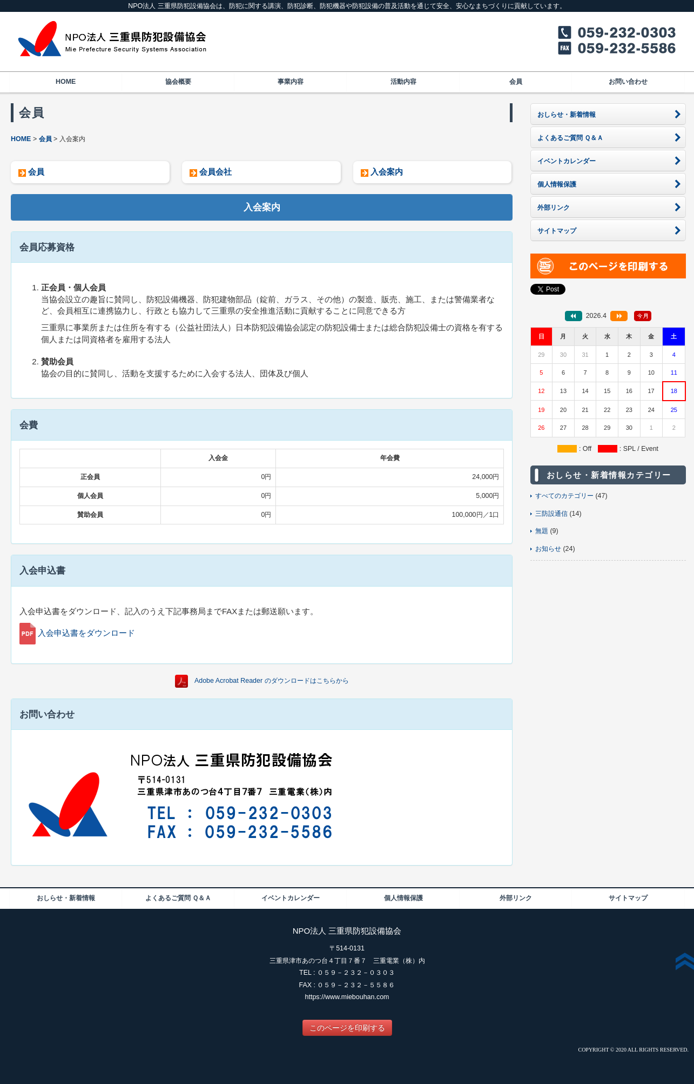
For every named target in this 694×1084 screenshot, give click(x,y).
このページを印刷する (347, 1027)
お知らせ (548, 549)
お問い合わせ (628, 81)
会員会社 (215, 171)
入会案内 (386, 171)
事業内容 (291, 81)
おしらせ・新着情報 (66, 898)
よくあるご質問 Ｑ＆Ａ (178, 898)
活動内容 (403, 81)
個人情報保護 (403, 898)
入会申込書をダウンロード (86, 632)
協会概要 (178, 81)
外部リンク (516, 898)
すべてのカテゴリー (564, 496)
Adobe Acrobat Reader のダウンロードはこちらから (271, 680)
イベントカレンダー (290, 898)
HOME (66, 81)
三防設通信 (551, 513)
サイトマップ (628, 898)
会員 (515, 81)
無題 (541, 531)
